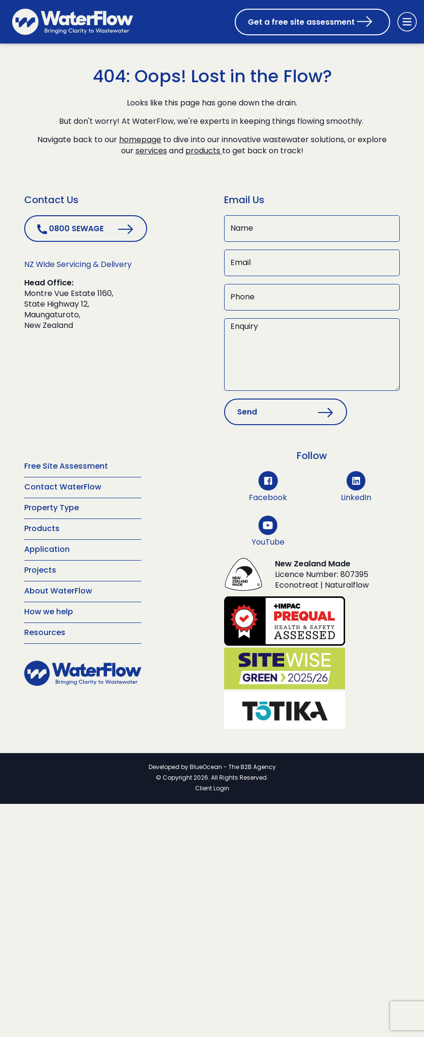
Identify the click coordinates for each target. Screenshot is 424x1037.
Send (247, 411)
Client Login (212, 788)
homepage (140, 140)
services (151, 151)
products (203, 151)
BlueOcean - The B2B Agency (233, 767)
